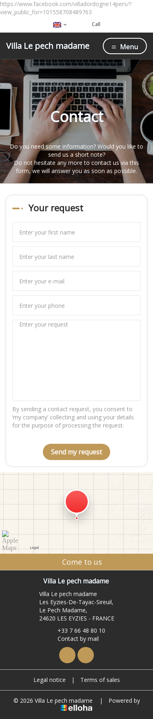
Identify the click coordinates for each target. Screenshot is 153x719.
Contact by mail (73, 638)
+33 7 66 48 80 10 (76, 630)
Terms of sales (100, 680)
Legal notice (49, 680)
